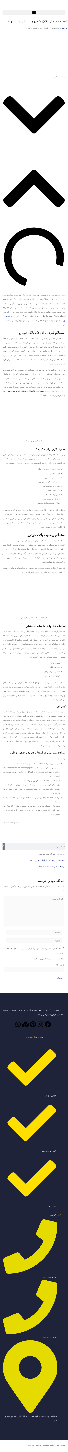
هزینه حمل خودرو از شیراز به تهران (51, 866)
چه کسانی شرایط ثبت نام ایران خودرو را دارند (47, 860)
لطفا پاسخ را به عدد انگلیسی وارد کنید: (48, 959)
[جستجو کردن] (4, 846)
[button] (34, 115)
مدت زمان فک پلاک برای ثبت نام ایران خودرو (26, 391)
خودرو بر (63, 28)
